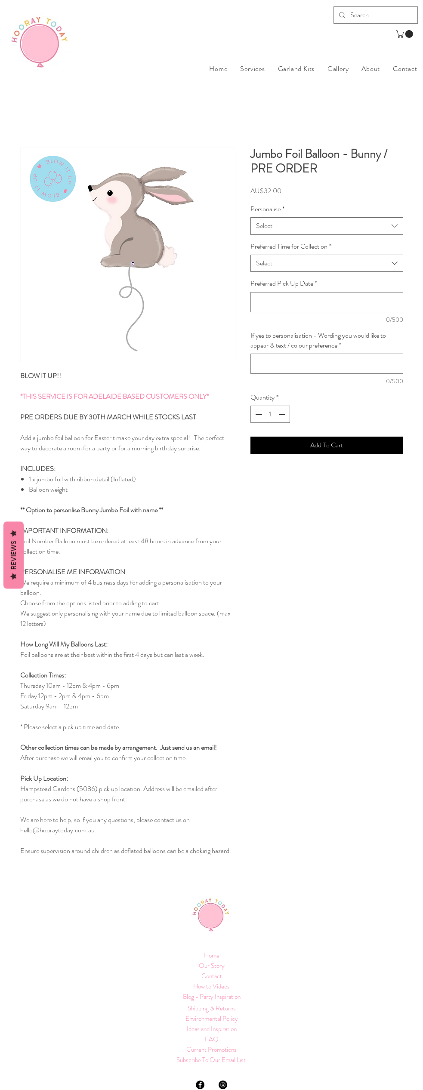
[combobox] (326, 225)
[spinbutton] (270, 414)
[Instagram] (223, 1085)
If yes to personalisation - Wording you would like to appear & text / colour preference (318, 340)
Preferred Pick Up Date (283, 283)
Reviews (14, 555)
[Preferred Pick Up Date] (327, 302)
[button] (405, 34)
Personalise (267, 209)
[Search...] (374, 15)
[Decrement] (258, 414)
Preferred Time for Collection (290, 246)
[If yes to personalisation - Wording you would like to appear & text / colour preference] (327, 363)
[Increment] (283, 414)
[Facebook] (200, 1085)
